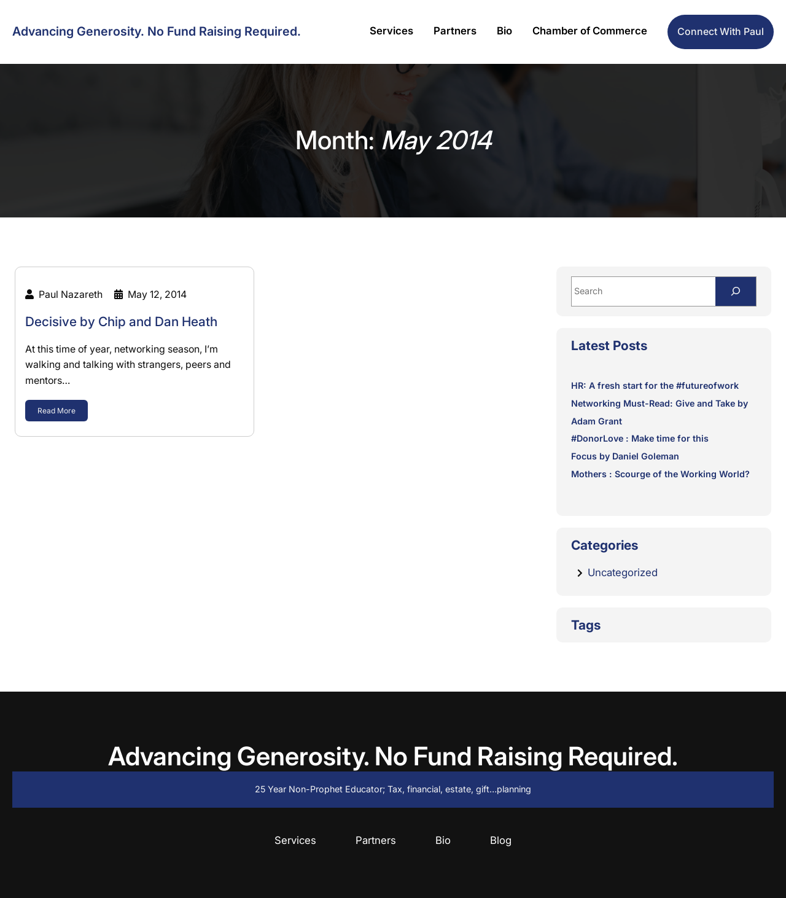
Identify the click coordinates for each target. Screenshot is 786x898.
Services (295, 840)
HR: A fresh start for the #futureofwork (655, 385)
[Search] (735, 291)
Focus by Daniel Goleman (625, 456)
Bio (443, 840)
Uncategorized (623, 572)
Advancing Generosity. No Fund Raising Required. (156, 31)
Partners (376, 840)
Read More (56, 410)
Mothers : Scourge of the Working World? (660, 474)
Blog (501, 840)
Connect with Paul (720, 31)
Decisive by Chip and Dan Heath (121, 321)
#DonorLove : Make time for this (640, 438)
